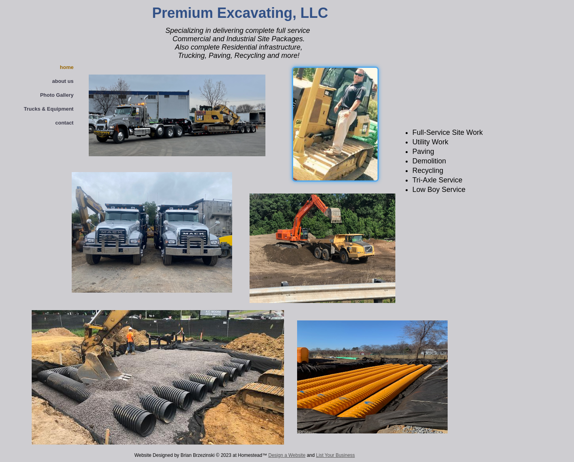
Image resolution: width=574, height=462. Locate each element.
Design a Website (286, 455)
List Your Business (335, 455)
